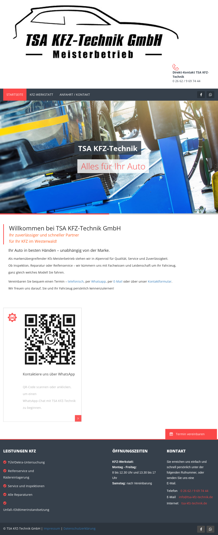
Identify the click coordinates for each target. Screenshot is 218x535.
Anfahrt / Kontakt (75, 94)
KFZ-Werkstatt (41, 94)
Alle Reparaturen (17, 495)
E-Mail (117, 281)
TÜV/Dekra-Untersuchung (24, 462)
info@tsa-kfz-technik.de (196, 497)
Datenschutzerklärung (79, 528)
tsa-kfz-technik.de (194, 503)
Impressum (52, 528)
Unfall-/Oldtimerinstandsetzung (26, 506)
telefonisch (76, 281)
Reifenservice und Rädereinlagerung (18, 474)
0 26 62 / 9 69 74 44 (194, 491)
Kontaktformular (160, 281)
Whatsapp (98, 281)
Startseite (14, 94)
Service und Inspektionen (24, 486)
